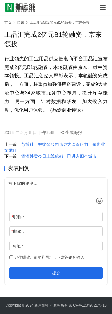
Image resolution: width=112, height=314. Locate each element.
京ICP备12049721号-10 (88, 305)
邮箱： (18, 231)
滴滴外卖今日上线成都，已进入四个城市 (58, 156)
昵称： (18, 216)
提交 (56, 273)
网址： (18, 246)
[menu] (102, 7)
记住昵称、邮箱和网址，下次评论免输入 (46, 257)
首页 (8, 22)
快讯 (20, 22)
